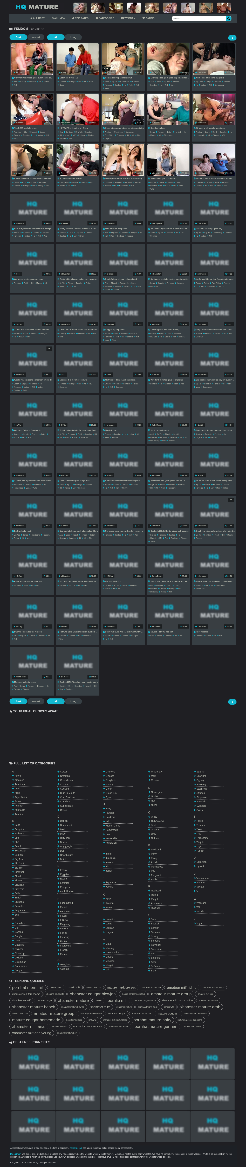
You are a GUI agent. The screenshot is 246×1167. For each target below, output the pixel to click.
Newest (35, 37)
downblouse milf (21, 1000)
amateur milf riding (181, 987)
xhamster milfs (100, 1007)
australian (18, 485)
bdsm (159, 82)
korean (109, 907)
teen (176, 384)
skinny (154, 936)
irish (108, 866)
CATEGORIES (105, 18)
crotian (64, 784)
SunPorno (201, 375)
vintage (200, 882)
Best (17, 37)
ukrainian (201, 862)
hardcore (180, 283)
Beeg (62, 72)
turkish (200, 850)
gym (108, 797)
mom (91, 82)
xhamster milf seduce (141, 1013)
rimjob (90, 135)
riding (154, 894)
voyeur (200, 886)
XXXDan (18, 72)
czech (215, 132)
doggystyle (124, 283)
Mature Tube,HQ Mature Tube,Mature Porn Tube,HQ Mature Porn (36, 6)
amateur (108, 132)
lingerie (199, 437)
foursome (65, 945)
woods (200, 911)
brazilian (26, 233)
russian (62, 138)
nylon (81, 236)
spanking (201, 776)
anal (15, 82)
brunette (176, 82)
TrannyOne (156, 223)
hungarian (111, 842)
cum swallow (67, 797)
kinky (131, 85)
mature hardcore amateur (133, 994)
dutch (133, 283)
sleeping (155, 940)
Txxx (62, 173)
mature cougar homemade (36, 1020)
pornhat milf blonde (192, 1026)
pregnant (156, 875)
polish (154, 862)
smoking (155, 957)
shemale (153, 236)
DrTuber (63, 677)
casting (19, 932)
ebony (63, 870)
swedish (201, 801)
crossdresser (67, 780)
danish (64, 820)
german (17, 186)
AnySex (63, 223)
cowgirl (64, 771)
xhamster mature (73, 1000)
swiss (199, 810)
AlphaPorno (20, 677)
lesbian (130, 337)
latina (131, 434)
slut (166, 538)
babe (107, 82)
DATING (148, 18)
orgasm (108, 138)
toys (198, 846)
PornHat (109, 72)
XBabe (108, 475)
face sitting (109, 135)
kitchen (110, 903)
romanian (156, 903)
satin (153, 919)
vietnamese (202, 878)
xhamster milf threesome (26, 993)
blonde (16, 182)
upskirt (200, 866)
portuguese (157, 866)
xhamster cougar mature (145, 1000)
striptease (201, 797)
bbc (151, 585)
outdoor (17, 390)
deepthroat (66, 825)
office (154, 816)
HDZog (18, 324)
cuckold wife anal (148, 1006)
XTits (62, 425)
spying (200, 780)
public (25, 390)
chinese (19, 949)
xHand (63, 626)
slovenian (156, 949)
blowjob (114, 283)
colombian (20, 962)
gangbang (65, 964)
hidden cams (113, 825)
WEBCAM (128, 18)
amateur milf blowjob (208, 1000)
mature (46, 82)
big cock (199, 82)
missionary (156, 771)
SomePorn (155, 576)
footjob (208, 636)
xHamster (200, 72)
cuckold (17, 135)
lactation (110, 919)
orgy (153, 833)
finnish (64, 928)
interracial (154, 592)
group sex (111, 793)
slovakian (156, 945)
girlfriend (110, 771)
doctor (63, 842)
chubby (23, 82)
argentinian (21, 797)
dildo (63, 833)
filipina (64, 920)
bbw (26, 132)
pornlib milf (74, 987)
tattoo (218, 186)
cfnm (24, 182)
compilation (124, 82)
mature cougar (167, 1013)
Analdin (63, 526)
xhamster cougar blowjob (93, 994)
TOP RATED (80, 18)
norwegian (156, 792)
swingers (201, 805)
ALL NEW (58, 18)
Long (72, 37)
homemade (200, 135)
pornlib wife (169, 1007)
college (19, 957)
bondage (124, 334)
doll (62, 850)
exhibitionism (67, 891)
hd (40, 82)
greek (109, 788)
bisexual (33, 132)
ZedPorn (155, 526)
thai (198, 833)
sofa (212, 186)
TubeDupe (155, 425)
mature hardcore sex (121, 987)
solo (153, 970)
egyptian (64, 874)
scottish (155, 923)
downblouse (66, 855)
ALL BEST (37, 18)
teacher (116, 290)
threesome (168, 135)
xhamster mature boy (67, 1033)
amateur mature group (171, 994)
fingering (65, 924)
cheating (199, 182)
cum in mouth (67, 793)
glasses (199, 186)
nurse (61, 85)
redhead (81, 135)
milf (15, 85)
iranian (109, 862)
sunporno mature (124, 1007)
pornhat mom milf (28, 987)
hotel (108, 834)
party (154, 853)
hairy (108, 808)
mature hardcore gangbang (189, 1020)
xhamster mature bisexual (195, 1013)
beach (16, 384)
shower (125, 488)
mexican (110, 961)
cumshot (135, 82)
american (17, 132)
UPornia (154, 123)
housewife (111, 838)
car (17, 927)
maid (61, 689)
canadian (20, 923)
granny (109, 784)
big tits (115, 82)
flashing (64, 937)
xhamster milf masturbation (177, 1000)
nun (153, 800)
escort (63, 878)
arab (17, 792)
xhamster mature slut (151, 987)
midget (109, 965)
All (54, 37)
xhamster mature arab (200, 1007)
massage (17, 387)
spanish (200, 771)
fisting (63, 932)
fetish (169, 132)
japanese (111, 882)
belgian (25, 384)
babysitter (20, 829)
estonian (64, 883)
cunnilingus (118, 132)
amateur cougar (117, 1013)
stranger (184, 538)
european (129, 132)
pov (74, 186)
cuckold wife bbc (93, 987)
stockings (199, 337)
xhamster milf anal (28, 1026)
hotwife (98, 1000)
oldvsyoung (219, 85)
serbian (155, 927)
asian (152, 233)
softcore (115, 437)
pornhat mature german (156, 1026)
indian (109, 853)
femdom (32, 82)
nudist (40, 387)
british (206, 283)
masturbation (112, 952)
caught (170, 182)
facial (217, 182)
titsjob (152, 541)
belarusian (20, 850)
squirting (201, 784)
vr (197, 891)
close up (20, 953)
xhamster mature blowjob (72, 1007)
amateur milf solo (205, 994)
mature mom (55, 987)
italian (109, 870)
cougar (208, 82)
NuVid (17, 425)
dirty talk (79, 132)
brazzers (153, 437)
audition (19, 805)
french (216, 535)
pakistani (156, 849)
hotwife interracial (74, 1020)
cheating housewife (55, 994)
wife (15, 138)
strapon (216, 135)
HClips (154, 72)
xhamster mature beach (213, 987)
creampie (65, 776)
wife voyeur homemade (91, 1013)
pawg (154, 858)
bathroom (20, 833)
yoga (199, 923)
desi (62, 829)
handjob (72, 82)
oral (164, 441)
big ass (167, 82)
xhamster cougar (44, 1000)
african (18, 775)
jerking (40, 186)
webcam (213, 437)
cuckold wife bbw (20, 1013)
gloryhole (111, 780)
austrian (19, 814)
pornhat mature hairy (152, 1020)
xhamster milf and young (31, 1033)
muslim (155, 780)
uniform (221, 286)
